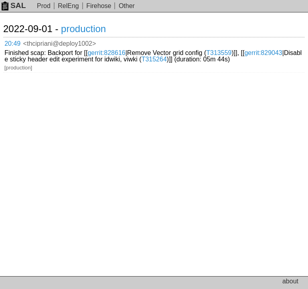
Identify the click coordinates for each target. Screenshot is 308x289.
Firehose (98, 5)
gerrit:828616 (106, 52)
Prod (44, 5)
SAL (14, 5)
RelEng (68, 5)
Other (127, 5)
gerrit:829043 (263, 52)
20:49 (12, 43)
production (83, 28)
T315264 (154, 59)
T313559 (218, 52)
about (290, 281)
